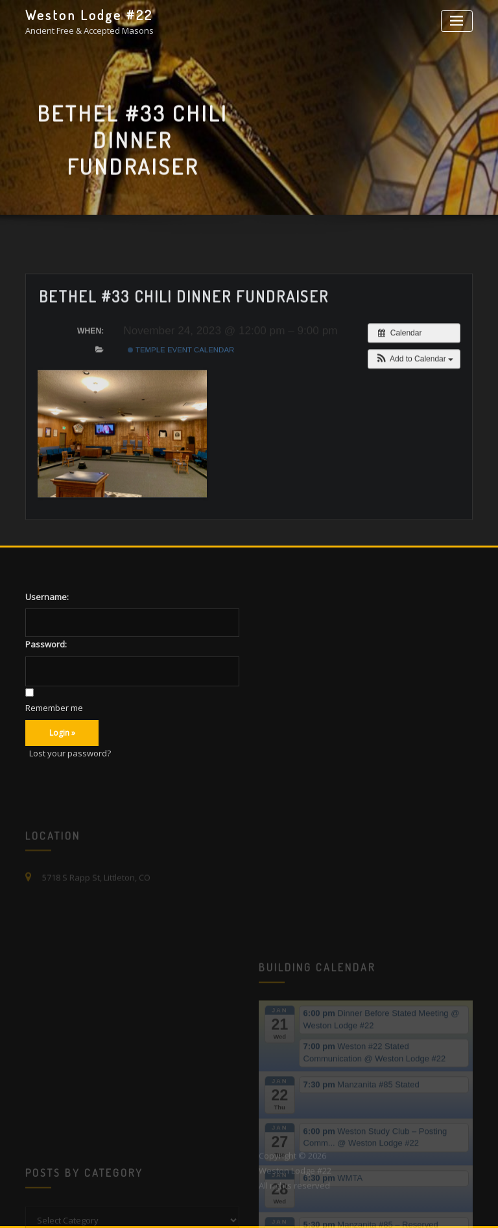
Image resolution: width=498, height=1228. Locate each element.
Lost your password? (70, 753)
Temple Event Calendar (181, 387)
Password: (46, 644)
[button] (414, 396)
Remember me (54, 708)
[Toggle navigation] (457, 21)
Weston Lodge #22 (89, 14)
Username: (47, 597)
